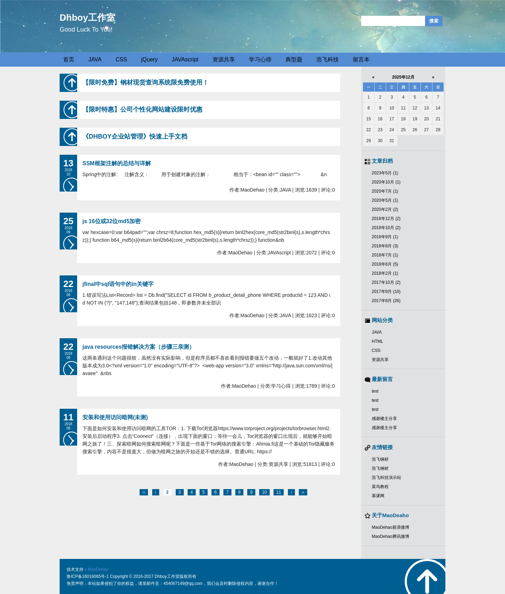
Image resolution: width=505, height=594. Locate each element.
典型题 (293, 59)
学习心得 (260, 59)
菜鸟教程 (380, 486)
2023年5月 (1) (385, 173)
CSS (121, 59)
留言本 (361, 59)
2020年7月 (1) (385, 191)
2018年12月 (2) (386, 218)
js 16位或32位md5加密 (111, 221)
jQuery (149, 59)
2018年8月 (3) (385, 245)
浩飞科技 (327, 59)
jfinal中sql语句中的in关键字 (118, 284)
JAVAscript (185, 59)
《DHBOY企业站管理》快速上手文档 (134, 136)
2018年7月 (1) (385, 255)
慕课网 (378, 495)
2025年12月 (403, 77)
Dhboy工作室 (87, 17)
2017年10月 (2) (386, 282)
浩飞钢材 (380, 459)
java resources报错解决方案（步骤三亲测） (138, 347)
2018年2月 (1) (385, 273)
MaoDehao (98, 569)
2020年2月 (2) (385, 209)
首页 (68, 59)
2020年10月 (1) (386, 182)
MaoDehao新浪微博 (390, 527)
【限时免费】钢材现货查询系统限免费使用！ (145, 82)
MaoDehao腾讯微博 (390, 536)
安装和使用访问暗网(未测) (115, 417)
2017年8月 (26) (386, 300)
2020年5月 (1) (385, 200)
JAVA (95, 59)
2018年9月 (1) (385, 236)
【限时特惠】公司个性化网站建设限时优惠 (142, 109)
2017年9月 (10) (386, 291)
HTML (377, 341)
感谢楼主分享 (384, 418)
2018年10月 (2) (386, 227)
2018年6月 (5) (385, 264)
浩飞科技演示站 (386, 477)
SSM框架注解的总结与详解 (116, 163)
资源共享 (224, 59)
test (375, 391)
